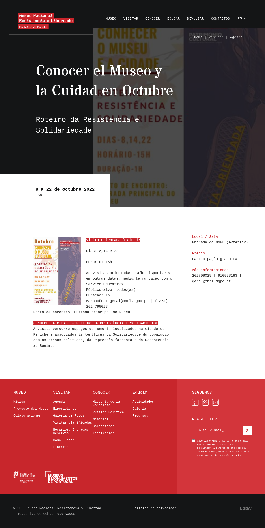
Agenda (236, 37)
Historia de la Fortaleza (106, 403)
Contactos (220, 18)
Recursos (140, 416)
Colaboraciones (27, 416)
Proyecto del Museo (30, 409)
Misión (19, 402)
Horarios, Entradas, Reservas (71, 431)
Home (198, 37)
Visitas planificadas (72, 422)
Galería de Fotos (68, 416)
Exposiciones (64, 409)
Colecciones (103, 426)
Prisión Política (108, 412)
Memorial (100, 419)
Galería (139, 409)
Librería (61, 447)
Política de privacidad (155, 508)
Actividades (143, 402)
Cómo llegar (64, 440)
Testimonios (103, 433)
